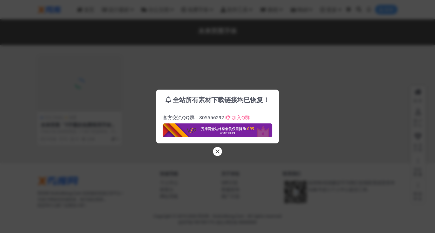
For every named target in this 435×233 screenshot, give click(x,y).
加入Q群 (238, 117)
